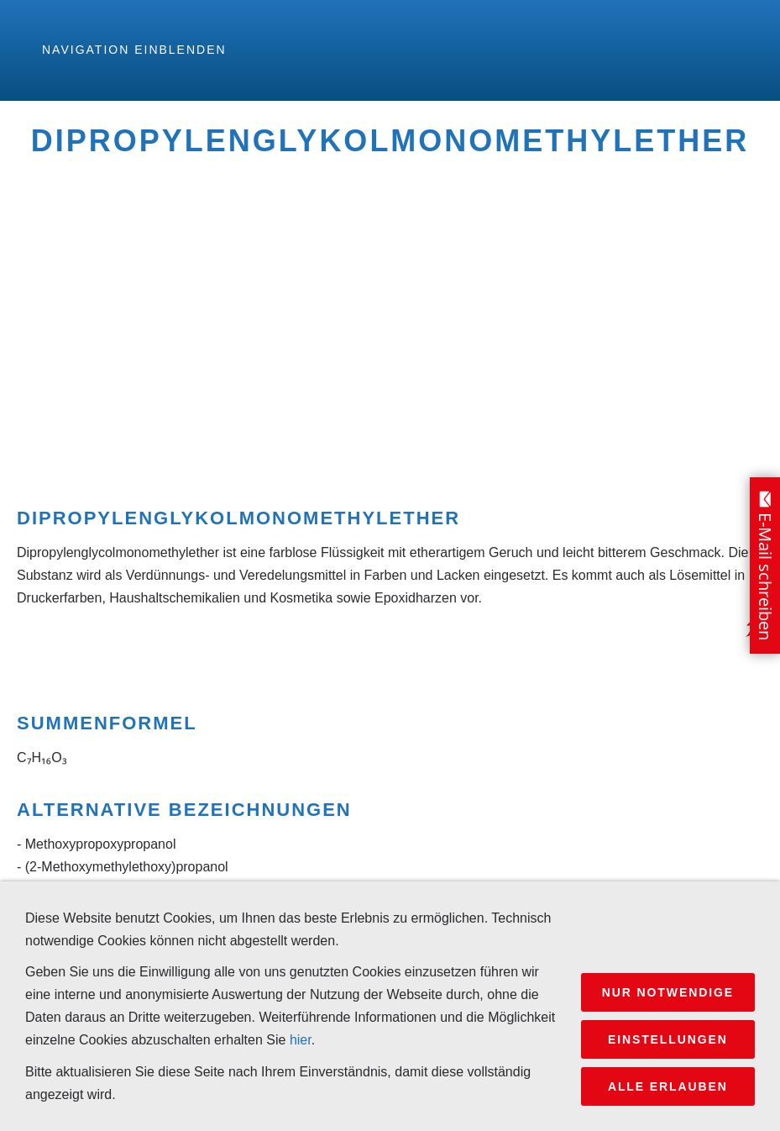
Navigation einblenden (134, 49)
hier (300, 1040)
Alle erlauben (668, 1086)
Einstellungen (668, 1039)
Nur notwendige (668, 992)
